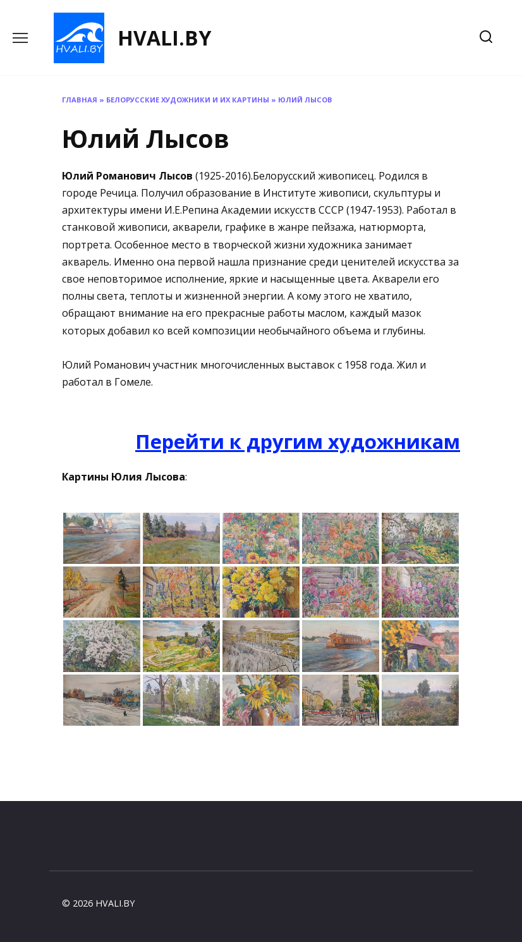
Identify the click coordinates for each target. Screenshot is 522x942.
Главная (79, 99)
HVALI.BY (164, 37)
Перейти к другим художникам (297, 441)
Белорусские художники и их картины (187, 99)
